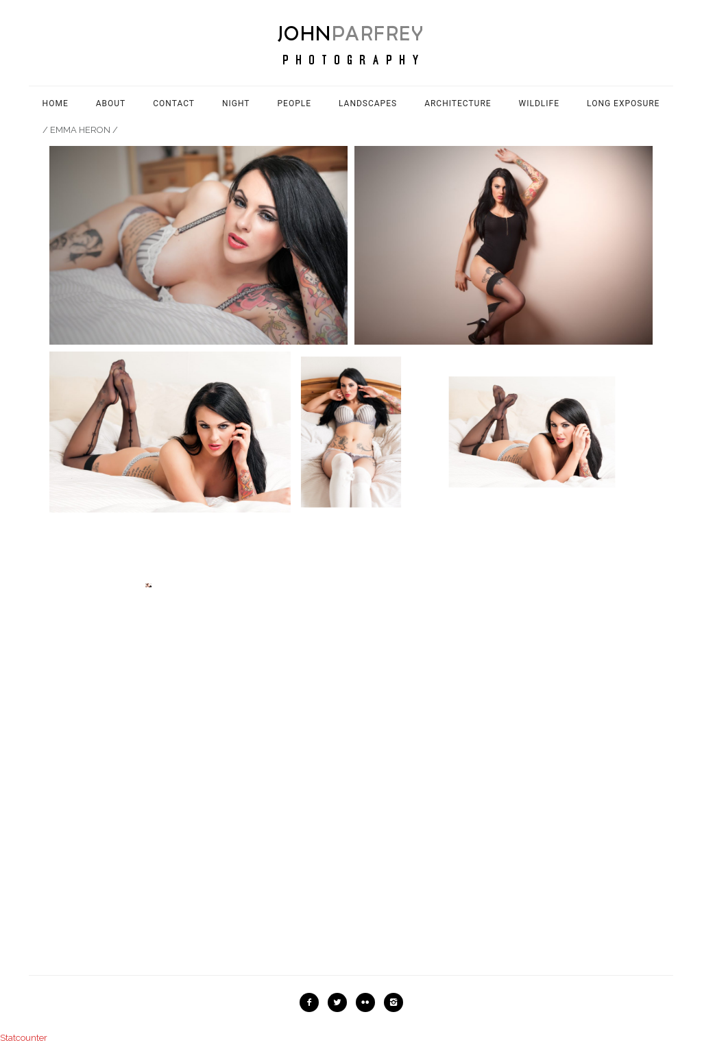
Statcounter (23, 1038)
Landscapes (368, 103)
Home (56, 103)
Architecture (457, 103)
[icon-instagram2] (393, 1002)
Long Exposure (623, 103)
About (111, 103)
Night (236, 103)
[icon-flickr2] (369, 1002)
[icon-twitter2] (341, 1002)
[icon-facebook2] (313, 1002)
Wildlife (539, 103)
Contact (174, 103)
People (295, 103)
